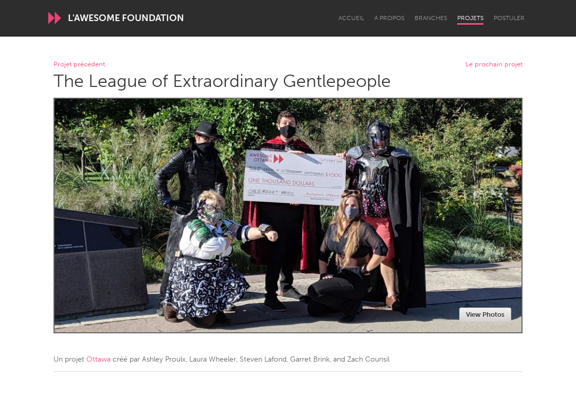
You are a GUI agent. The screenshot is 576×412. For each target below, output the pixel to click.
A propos (389, 18)
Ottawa (98, 359)
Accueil (351, 18)
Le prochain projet (494, 64)
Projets (470, 18)
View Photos (485, 314)
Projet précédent (79, 64)
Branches (431, 18)
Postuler (509, 18)
